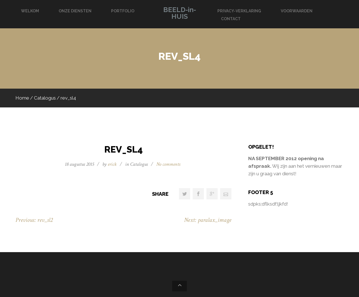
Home (22, 98)
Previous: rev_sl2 (34, 220)
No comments (168, 164)
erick (112, 164)
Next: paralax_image (207, 220)
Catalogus (45, 98)
